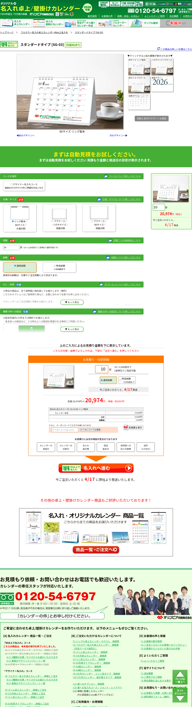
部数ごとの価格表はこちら (124, 241)
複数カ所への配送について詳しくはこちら (116, 312)
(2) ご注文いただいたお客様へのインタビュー (164, 644)
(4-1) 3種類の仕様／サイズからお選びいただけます (32, 679)
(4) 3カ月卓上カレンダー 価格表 (89, 655)
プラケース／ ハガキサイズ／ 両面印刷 (59, 218)
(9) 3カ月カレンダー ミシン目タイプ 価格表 (96, 673)
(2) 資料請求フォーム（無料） (156, 696)
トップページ (7, 32)
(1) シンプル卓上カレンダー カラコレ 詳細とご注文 (31, 650)
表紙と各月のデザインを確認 (151, 118)
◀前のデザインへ (25, 135)
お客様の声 (107, 16)
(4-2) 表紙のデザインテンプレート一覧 (25, 683)
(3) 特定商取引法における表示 (156, 680)
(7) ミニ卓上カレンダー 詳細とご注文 (24, 697)
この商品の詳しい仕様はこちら (176, 49)
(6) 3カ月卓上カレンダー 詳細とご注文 (25, 693)
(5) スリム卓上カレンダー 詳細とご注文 (25, 689)
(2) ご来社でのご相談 (151, 677)
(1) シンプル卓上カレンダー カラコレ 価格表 (96, 641)
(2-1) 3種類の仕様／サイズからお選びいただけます (32, 657)
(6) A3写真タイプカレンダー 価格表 (91, 662)
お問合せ (187, 16)
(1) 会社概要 (147, 673)
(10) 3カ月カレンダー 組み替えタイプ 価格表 (97, 677)
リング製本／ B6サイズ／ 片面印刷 (19, 218)
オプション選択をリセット (127, 305)
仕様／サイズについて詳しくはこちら (119, 199)
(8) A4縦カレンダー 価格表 (87, 670)
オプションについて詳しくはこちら (119, 285)
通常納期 (21, 265)
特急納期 (60, 265)
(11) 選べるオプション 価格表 (88, 683)
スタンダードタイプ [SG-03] (89, 32)
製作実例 (92, 16)
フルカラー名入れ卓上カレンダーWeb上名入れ (44, 32)
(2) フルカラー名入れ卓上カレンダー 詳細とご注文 (31, 653)
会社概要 (173, 16)
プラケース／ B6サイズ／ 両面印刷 (99, 218)
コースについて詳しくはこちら (122, 176)
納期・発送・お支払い (128, 16)
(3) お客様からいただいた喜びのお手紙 (160, 648)
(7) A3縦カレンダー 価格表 (87, 666)
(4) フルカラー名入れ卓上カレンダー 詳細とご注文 (31, 676)
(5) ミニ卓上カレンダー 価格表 (89, 659)
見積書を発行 (132, 427)
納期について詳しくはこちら (123, 258)
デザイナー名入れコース (25, 184)
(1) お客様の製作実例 (151, 641)
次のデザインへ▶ (119, 135)
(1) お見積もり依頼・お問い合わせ (158, 693)
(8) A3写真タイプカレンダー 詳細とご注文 (27, 703)
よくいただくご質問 (154, 16)
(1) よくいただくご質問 (152, 660)
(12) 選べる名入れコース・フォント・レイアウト (97, 687)
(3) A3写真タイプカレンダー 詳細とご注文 (27, 664)
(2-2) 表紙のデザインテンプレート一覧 (25, 660)
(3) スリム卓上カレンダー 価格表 (90, 652)
